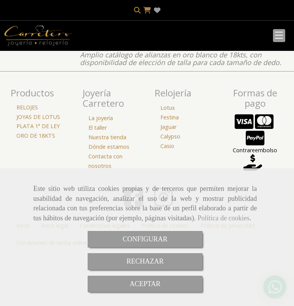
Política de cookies (224, 218)
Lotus (167, 158)
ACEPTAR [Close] (145, 284)
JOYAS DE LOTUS (38, 167)
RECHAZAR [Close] (144, 261)
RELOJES (27, 158)
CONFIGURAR (144, 239)
